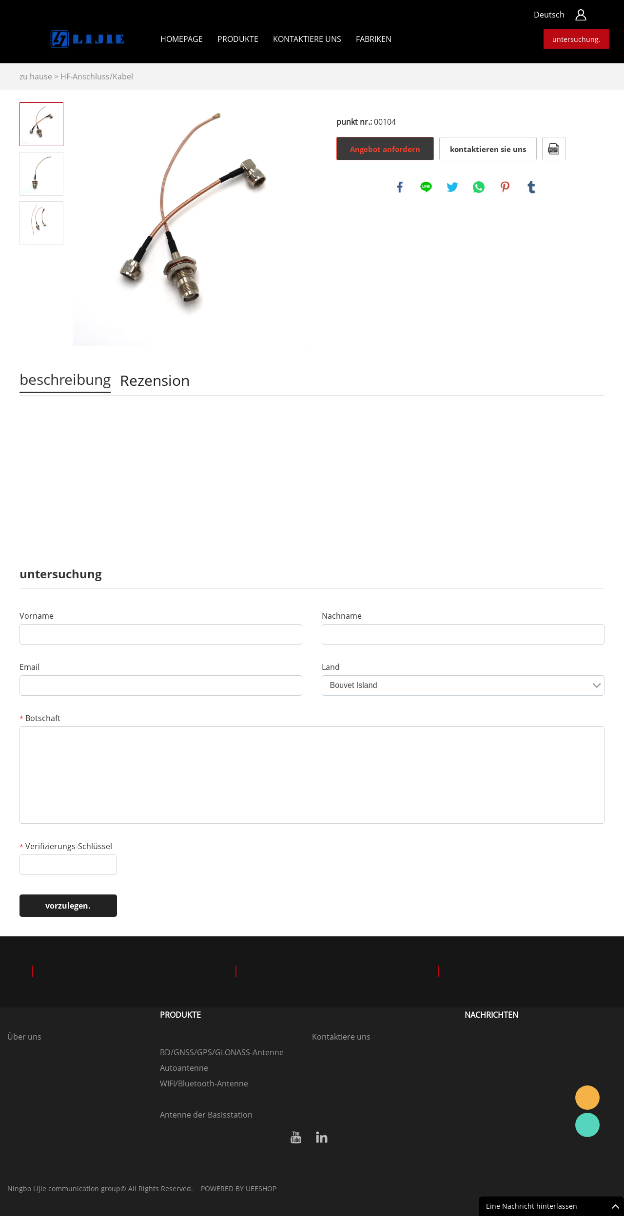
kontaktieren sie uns (488, 149)
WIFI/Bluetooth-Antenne (204, 1083)
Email (29, 667)
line (426, 187)
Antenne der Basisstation (206, 1114)
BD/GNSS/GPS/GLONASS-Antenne (222, 1052)
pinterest (505, 187)
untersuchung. (576, 39)
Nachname (342, 615)
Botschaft (40, 718)
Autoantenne (184, 1068)
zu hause (36, 76)
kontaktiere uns (307, 39)
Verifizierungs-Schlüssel (66, 846)
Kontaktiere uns (341, 1036)
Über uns (24, 1036)
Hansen (587, 1097)
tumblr (531, 187)
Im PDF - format (554, 148)
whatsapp (478, 187)
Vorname (37, 615)
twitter (452, 187)
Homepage (181, 39)
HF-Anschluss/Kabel (96, 76)
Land (331, 667)
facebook (399, 187)
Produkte (237, 39)
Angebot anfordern (385, 149)
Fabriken (373, 39)
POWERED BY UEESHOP (238, 1188)
